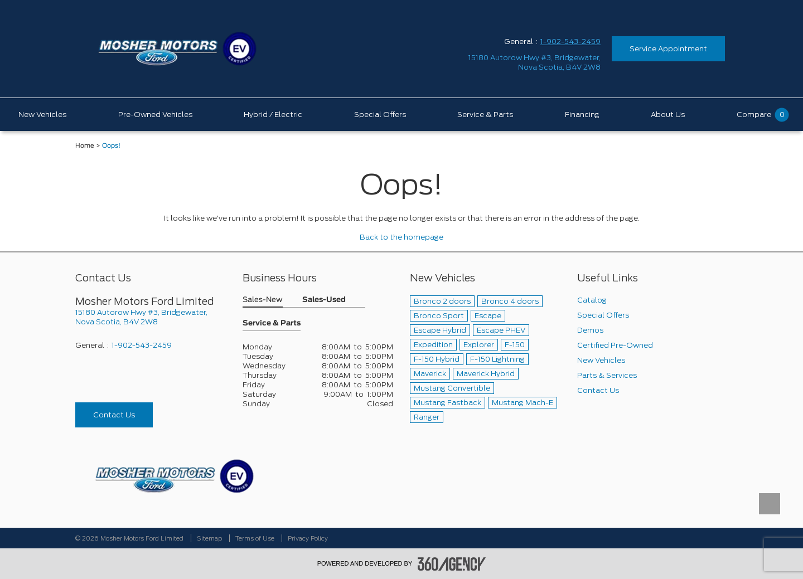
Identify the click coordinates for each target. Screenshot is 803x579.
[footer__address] (150, 317)
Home (84, 146)
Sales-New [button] (263, 300)
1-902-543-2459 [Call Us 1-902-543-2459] (570, 41)
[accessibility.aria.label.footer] (452, 564)
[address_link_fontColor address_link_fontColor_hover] (534, 62)
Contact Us (114, 415)
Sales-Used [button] (324, 300)
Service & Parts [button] (272, 323)
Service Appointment (668, 49)
